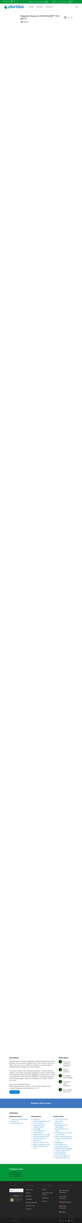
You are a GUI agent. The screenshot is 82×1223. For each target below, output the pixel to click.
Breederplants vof (17, 1123)
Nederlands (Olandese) (64, 1191)
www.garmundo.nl (15, 1172)
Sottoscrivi (16, 1195)
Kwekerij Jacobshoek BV (41, 1136)
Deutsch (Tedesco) (63, 1197)
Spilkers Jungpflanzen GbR (41, 1144)
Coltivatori (49, 7)
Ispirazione (41, 1)
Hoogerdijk (36, 1129)
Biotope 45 (14, 1121)
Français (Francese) (63, 1207)
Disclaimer (45, 1198)
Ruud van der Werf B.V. (40, 1142)
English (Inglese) (65, 1202)
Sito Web (14, 1092)
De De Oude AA (38, 1123)
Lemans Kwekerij (60, 1152)
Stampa (60, 1)
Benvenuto (32, 1)
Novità (37, 1)
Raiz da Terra (37, 1140)
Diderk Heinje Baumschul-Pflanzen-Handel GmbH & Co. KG (63, 1138)
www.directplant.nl (15, 1174)
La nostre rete (30, 1205)
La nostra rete (54, 2)
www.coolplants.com (16, 1176)
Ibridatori (39, 7)
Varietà (31, 7)
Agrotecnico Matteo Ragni (19, 1119)
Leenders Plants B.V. (39, 1138)
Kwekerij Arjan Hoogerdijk (41, 1134)
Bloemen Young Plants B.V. (41, 1121)
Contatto (65, 1)
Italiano (62, 1212)
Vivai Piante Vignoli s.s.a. (63, 1158)
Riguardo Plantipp (46, 2)
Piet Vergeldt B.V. (60, 1154)
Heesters (24, 22)
